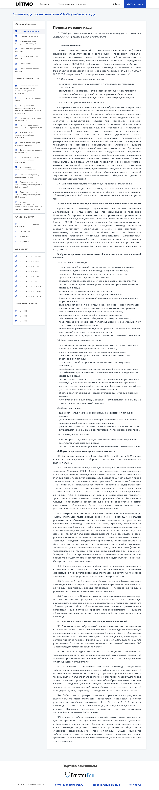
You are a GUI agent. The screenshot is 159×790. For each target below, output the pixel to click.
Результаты (22, 241)
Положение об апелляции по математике (28, 119)
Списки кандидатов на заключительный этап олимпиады (27, 160)
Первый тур (22, 231)
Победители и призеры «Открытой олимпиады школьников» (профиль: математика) (27, 89)
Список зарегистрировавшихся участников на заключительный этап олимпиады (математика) (28, 205)
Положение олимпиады (27, 31)
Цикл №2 (21, 316)
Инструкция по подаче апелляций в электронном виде (28, 126)
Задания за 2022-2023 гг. (28, 261)
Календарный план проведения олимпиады (25, 42)
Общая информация (25, 24)
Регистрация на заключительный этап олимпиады (24, 135)
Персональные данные (106, 785)
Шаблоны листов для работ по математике (29, 151)
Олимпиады (45, 4)
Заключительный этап (27, 78)
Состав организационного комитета (28, 50)
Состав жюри (23, 64)
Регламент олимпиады (26, 36)
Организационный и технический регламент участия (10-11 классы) (28, 184)
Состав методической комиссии (26, 57)
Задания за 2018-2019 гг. (28, 281)
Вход (116, 4)
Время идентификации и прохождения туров (27, 144)
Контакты (135, 785)
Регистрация (135, 4)
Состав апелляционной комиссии (27, 70)
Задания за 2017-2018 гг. (28, 286)
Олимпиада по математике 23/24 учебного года (54, 14)
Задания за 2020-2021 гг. (28, 271)
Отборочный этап (24, 217)
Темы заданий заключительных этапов (25, 168)
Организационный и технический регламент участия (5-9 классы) (28, 194)
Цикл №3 (21, 321)
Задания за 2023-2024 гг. (28, 256)
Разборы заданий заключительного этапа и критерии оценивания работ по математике (28, 109)
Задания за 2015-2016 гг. (28, 296)
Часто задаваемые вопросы (72, 4)
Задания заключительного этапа (28, 99)
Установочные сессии (26, 303)
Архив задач (21, 249)
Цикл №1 (21, 311)
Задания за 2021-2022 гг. (28, 266)
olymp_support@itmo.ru (68, 785)
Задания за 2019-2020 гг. (28, 276)
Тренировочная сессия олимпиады (27, 225)
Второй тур (22, 236)
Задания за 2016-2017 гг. (28, 291)
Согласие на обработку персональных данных (27, 176)
